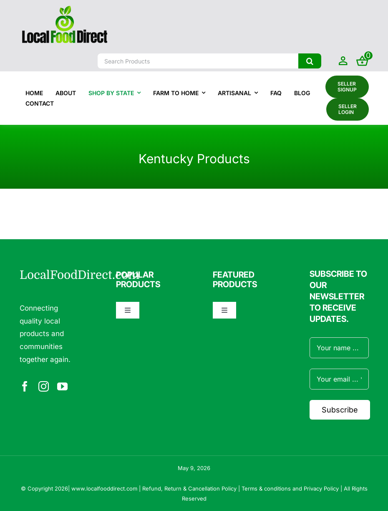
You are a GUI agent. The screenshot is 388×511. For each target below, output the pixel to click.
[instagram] (43, 386)
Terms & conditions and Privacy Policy (290, 488)
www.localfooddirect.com (104, 488)
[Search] (309, 60)
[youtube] (62, 386)
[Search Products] (198, 60)
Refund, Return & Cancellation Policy (189, 488)
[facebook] (25, 386)
